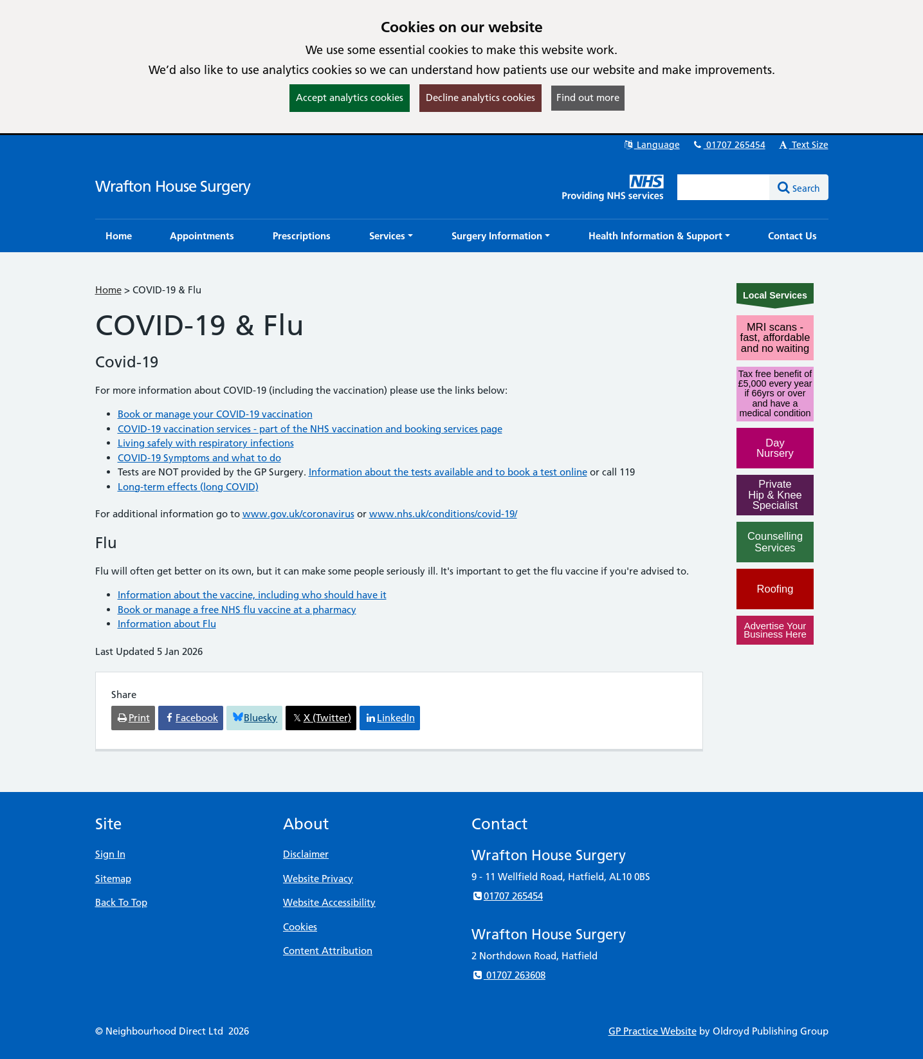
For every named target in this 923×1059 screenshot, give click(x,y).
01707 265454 (728, 145)
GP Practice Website (652, 1031)
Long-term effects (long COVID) (188, 487)
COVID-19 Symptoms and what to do (199, 458)
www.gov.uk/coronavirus (298, 514)
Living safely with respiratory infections (206, 443)
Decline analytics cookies (480, 97)
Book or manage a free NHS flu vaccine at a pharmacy (237, 609)
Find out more (587, 97)
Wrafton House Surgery (172, 186)
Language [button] (651, 145)
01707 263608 (508, 975)
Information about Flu (167, 624)
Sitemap (113, 878)
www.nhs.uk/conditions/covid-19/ (443, 514)
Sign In (110, 854)
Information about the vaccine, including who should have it (252, 595)
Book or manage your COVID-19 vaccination (215, 414)
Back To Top (121, 902)
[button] (391, 235)
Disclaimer (306, 854)
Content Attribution (327, 950)
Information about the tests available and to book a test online (448, 472)
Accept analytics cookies (349, 97)
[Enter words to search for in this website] (723, 187)
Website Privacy (318, 878)
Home (108, 290)
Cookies (300, 927)
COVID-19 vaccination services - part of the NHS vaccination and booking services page (310, 429)
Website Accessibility (329, 902)
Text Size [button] (803, 145)
